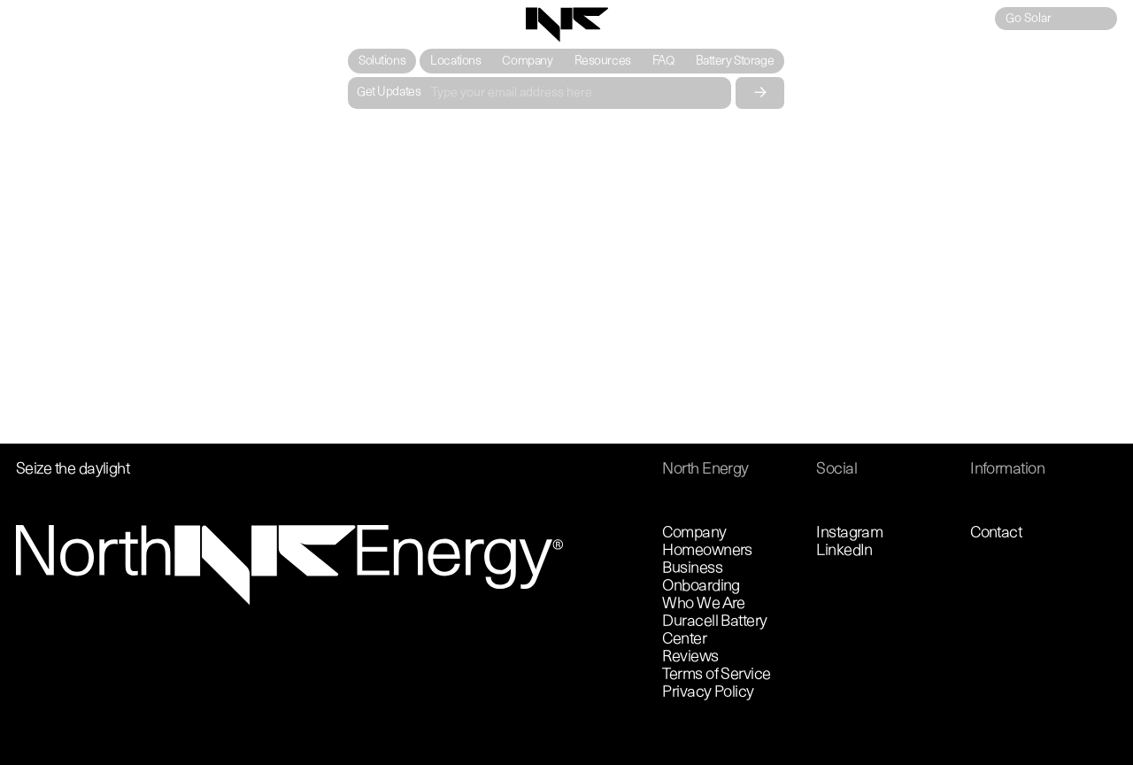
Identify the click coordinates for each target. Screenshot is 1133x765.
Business (692, 568)
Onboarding (701, 586)
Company (528, 61)
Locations (456, 61)
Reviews (690, 657)
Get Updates (388, 92)
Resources (602, 61)
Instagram (849, 533)
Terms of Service (716, 675)
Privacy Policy (707, 692)
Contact (995, 533)
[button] (382, 61)
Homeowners (707, 551)
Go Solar (1029, 19)
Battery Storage (735, 61)
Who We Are (703, 604)
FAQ (663, 61)
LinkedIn (844, 551)
